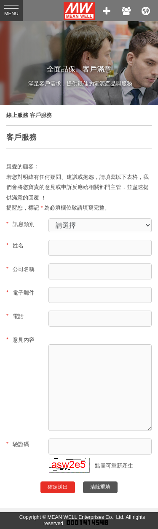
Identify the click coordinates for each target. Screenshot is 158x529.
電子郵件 (20, 292)
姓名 (15, 245)
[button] (69, 471)
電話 (15, 316)
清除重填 (100, 487)
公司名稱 (20, 269)
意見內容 (20, 339)
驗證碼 (17, 444)
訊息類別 (20, 224)
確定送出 (58, 487)
